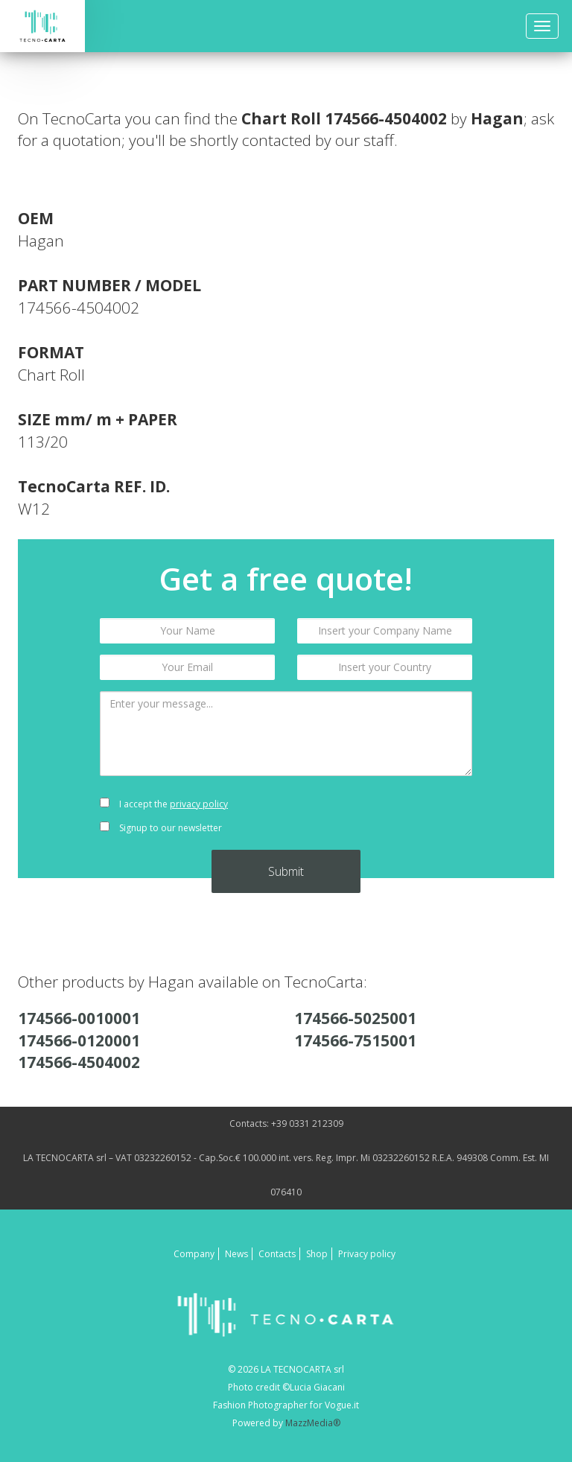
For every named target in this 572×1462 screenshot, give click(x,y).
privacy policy (199, 804)
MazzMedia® (312, 1423)
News (236, 1254)
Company (194, 1254)
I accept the (164, 804)
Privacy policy (366, 1254)
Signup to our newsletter (161, 827)
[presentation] (384, 816)
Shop (317, 1254)
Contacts (277, 1254)
